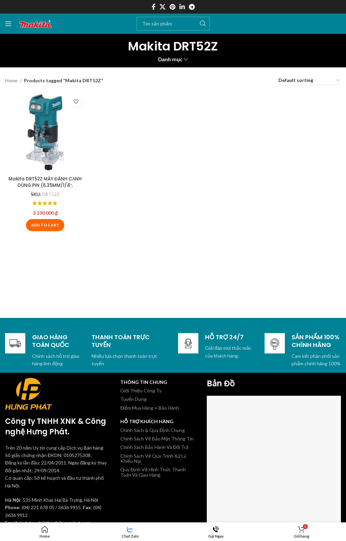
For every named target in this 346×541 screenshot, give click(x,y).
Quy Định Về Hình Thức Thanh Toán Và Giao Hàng (153, 472)
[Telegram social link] (192, 7)
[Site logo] (35, 23)
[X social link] (162, 7)
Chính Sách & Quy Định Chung (152, 430)
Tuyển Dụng (133, 399)
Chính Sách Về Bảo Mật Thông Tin (157, 438)
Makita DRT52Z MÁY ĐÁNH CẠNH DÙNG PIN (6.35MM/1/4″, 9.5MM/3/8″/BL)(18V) (44, 184)
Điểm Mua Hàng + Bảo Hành (149, 408)
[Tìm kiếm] (173, 24)
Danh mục (170, 59)
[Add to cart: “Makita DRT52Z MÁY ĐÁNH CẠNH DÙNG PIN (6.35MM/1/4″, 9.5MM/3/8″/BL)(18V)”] (44, 224)
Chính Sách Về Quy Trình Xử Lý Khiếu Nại (153, 458)
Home (12, 80)
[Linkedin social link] (182, 7)
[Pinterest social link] (172, 7)
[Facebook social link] (153, 7)
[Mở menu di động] (8, 23)
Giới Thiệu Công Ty (141, 390)
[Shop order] (309, 81)
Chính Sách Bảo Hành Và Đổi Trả (154, 447)
